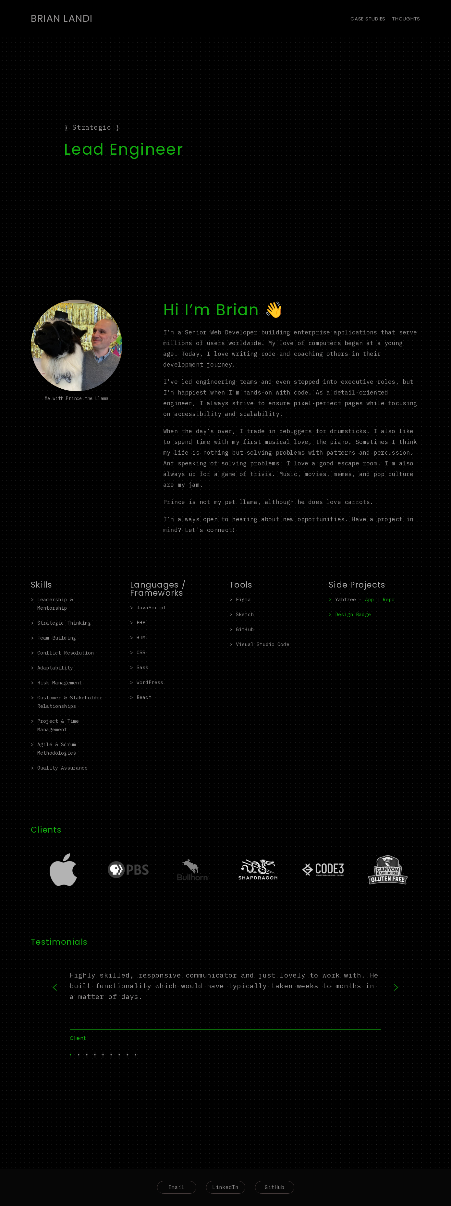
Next (386, 1001)
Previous (65, 1001)
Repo (389, 599)
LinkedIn (225, 1187)
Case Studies (367, 18)
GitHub (275, 1187)
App (369, 599)
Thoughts (406, 18)
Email (176, 1187)
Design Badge (353, 614)
